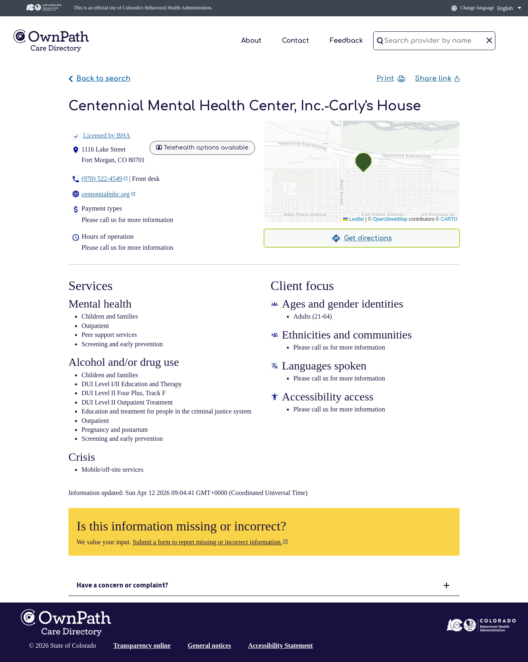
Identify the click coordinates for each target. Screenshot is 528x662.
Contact (295, 40)
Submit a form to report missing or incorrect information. (207, 542)
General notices (209, 645)
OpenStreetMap (390, 219)
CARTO (449, 219)
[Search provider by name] (434, 40)
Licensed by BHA (101, 135)
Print (390, 78)
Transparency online (141, 645)
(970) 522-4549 (101, 178)
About (251, 40)
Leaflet (353, 219)
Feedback (346, 40)
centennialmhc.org (105, 194)
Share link (437, 78)
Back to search (99, 78)
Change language (477, 8)
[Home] (51, 40)
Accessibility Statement (280, 645)
